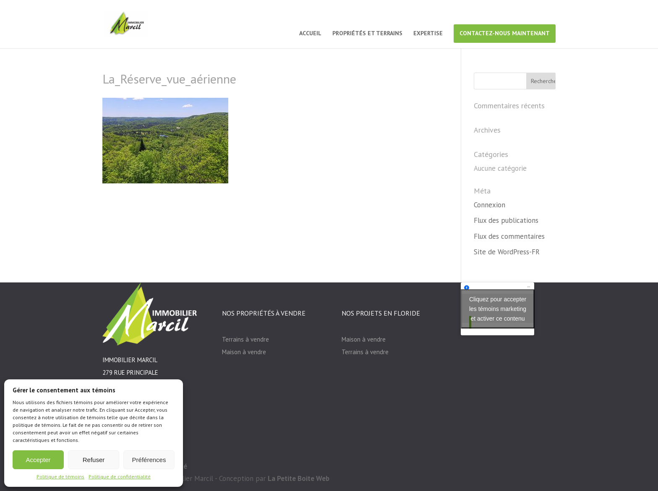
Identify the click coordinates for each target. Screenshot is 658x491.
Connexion (489, 204)
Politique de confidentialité (120, 476)
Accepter (38, 459)
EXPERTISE (428, 33)
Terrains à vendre (245, 339)
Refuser (94, 459)
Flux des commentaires (509, 236)
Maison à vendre (244, 352)
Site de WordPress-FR (507, 251)
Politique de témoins (60, 476)
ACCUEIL (310, 33)
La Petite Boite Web (298, 478)
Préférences (149, 459)
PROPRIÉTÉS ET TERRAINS (367, 33)
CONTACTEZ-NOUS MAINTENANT (505, 33)
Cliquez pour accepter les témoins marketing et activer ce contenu (497, 308)
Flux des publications (506, 220)
